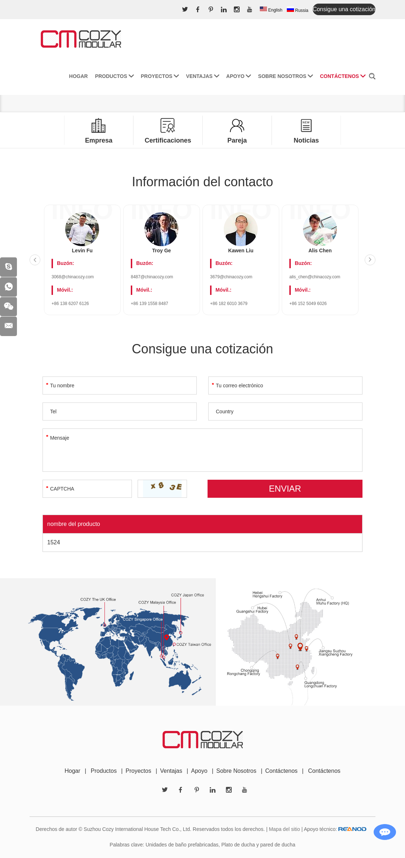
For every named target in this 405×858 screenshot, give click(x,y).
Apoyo (238, 74)
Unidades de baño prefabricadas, (183, 845)
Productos (114, 74)
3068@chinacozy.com (73, 276)
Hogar (78, 74)
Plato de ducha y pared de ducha (258, 845)
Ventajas (202, 74)
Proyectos (160, 74)
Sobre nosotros (285, 74)
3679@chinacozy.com (231, 276)
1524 (53, 542)
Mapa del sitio (284, 829)
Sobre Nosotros (236, 771)
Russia (297, 9)
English (271, 9)
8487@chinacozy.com (152, 276)
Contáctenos (342, 74)
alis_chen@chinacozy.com (314, 276)
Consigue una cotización (344, 9)
